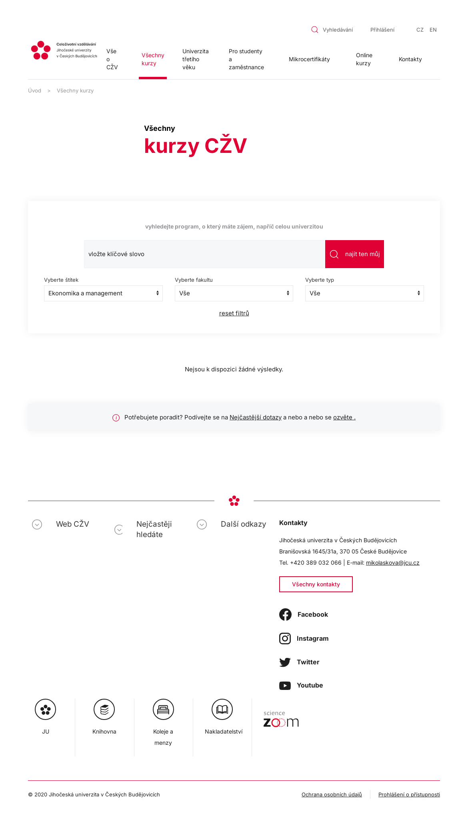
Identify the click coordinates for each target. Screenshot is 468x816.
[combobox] (333, 30)
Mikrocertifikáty (309, 59)
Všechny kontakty (316, 584)
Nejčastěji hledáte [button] (154, 529)
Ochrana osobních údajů (332, 794)
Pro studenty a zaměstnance (246, 59)
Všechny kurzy (153, 59)
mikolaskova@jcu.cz (393, 562)
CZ (420, 29)
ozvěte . (344, 417)
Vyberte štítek (61, 280)
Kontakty (410, 59)
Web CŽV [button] (72, 524)
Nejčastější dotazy (256, 417)
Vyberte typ (319, 280)
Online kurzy (364, 59)
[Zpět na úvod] (64, 51)
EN (433, 29)
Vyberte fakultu (194, 280)
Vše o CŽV (112, 59)
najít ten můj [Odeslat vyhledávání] (354, 254)
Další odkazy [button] (243, 524)
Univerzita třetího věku (195, 59)
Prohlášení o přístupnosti (409, 794)
